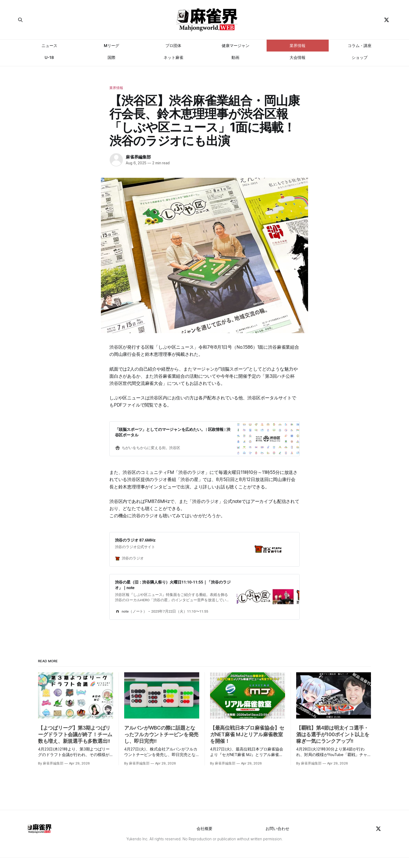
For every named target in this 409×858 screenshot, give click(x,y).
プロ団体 (173, 45)
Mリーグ (111, 45)
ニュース (49, 45)
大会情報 (297, 57)
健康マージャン (235, 45)
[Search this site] (67, 20)
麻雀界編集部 (138, 157)
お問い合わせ (277, 828)
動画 (235, 57)
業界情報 (297, 45)
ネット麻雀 (173, 57)
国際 (111, 57)
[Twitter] (386, 20)
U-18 (49, 57)
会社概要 (204, 828)
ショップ (360, 57)
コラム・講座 (359, 45)
